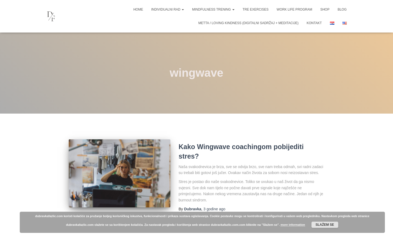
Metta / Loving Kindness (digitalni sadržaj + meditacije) (248, 23)
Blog (342, 9)
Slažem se (324, 225)
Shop (324, 9)
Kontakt (314, 23)
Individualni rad (167, 9)
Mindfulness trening (213, 9)
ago (214, 209)
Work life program (294, 9)
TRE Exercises (256, 9)
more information (292, 224)
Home (138, 9)
